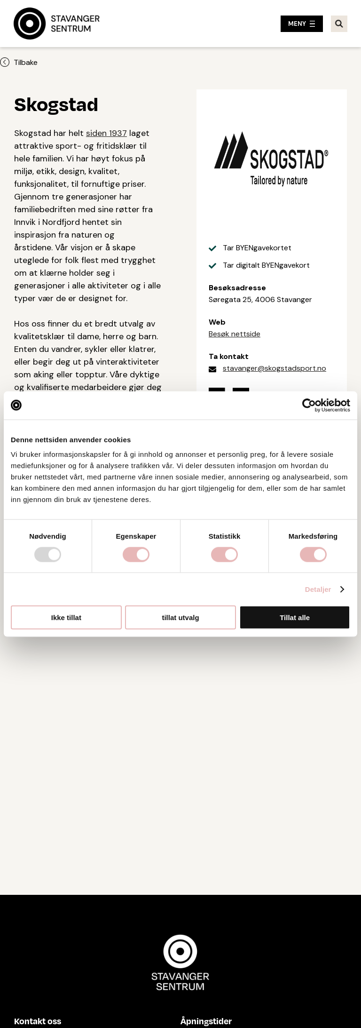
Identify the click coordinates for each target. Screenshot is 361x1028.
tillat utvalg (180, 618)
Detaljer (318, 589)
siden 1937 (106, 133)
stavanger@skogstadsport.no (274, 368)
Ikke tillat (66, 618)
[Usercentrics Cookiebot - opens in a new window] (309, 405)
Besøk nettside (234, 334)
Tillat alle (295, 618)
